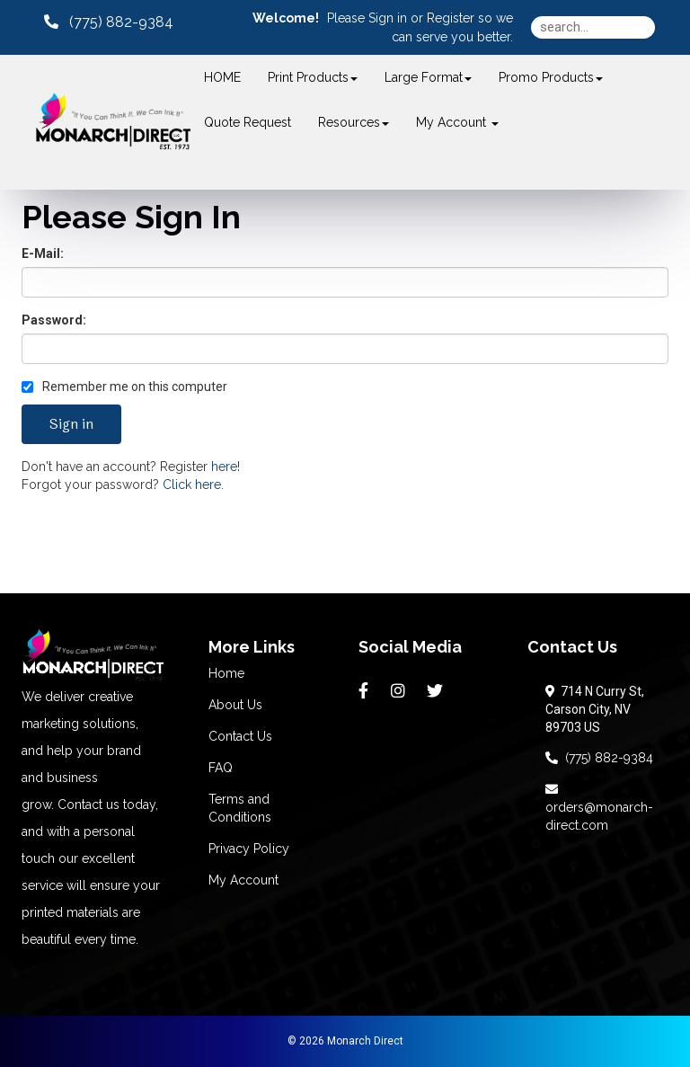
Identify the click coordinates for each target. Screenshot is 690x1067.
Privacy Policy (248, 848)
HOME (222, 77)
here (224, 466)
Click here (192, 484)
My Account (243, 880)
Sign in (387, 18)
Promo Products (551, 77)
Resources (353, 122)
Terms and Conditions (239, 808)
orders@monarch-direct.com (599, 807)
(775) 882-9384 (599, 758)
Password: (54, 320)
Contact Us (240, 736)
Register (450, 18)
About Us (235, 705)
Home (226, 673)
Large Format (428, 77)
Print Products (313, 77)
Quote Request (247, 122)
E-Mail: (43, 253)
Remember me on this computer (124, 386)
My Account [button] (457, 122)
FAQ (220, 767)
